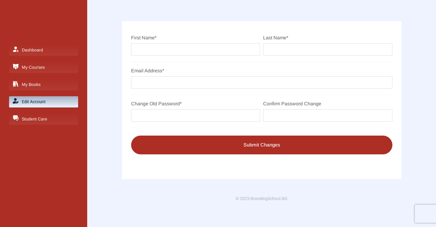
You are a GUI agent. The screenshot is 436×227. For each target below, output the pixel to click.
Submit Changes (261, 144)
